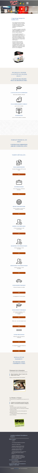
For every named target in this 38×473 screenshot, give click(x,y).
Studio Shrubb (16, 468)
